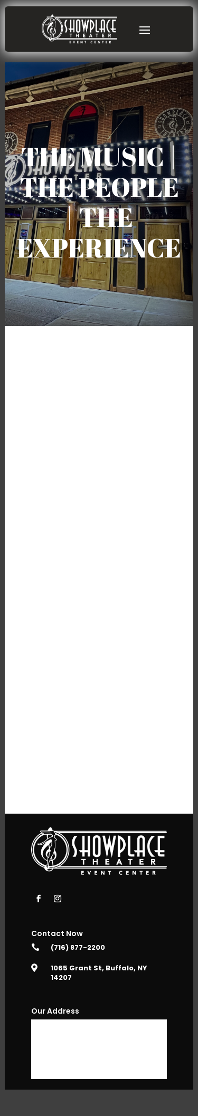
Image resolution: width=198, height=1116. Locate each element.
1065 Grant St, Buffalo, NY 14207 (99, 973)
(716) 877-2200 (78, 947)
